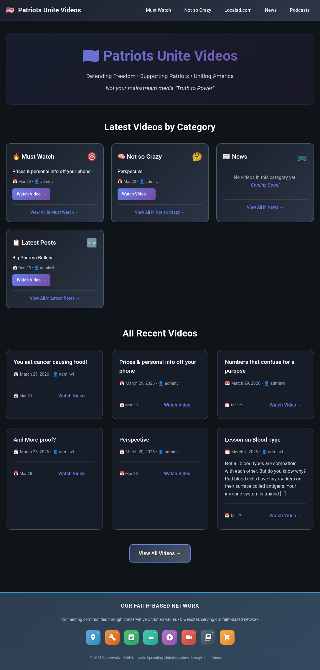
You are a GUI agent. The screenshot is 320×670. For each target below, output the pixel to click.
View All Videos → (160, 553)
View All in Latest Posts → (55, 298)
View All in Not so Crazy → (160, 212)
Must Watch (158, 10)
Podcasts (300, 10)
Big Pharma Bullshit (33, 258)
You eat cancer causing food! (50, 362)
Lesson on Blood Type (253, 439)
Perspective (130, 171)
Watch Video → (31, 194)
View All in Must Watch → (54, 212)
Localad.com (238, 10)
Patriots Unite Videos (43, 10)
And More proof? (35, 439)
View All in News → (265, 207)
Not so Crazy (197, 10)
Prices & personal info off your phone (51, 171)
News (271, 10)
